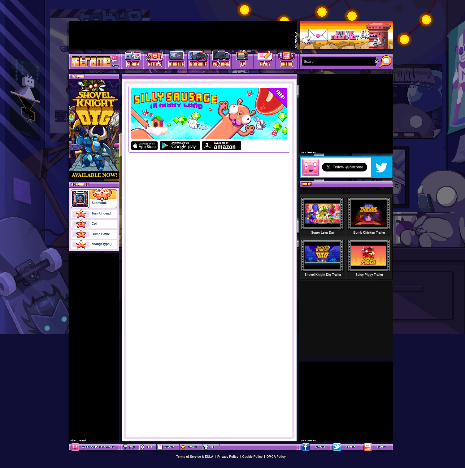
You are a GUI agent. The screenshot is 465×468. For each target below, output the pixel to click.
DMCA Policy (276, 456)
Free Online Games (133, 60)
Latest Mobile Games (177, 60)
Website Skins (286, 60)
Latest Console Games (199, 60)
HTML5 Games (154, 60)
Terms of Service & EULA (194, 456)
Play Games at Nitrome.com (91, 61)
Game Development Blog (265, 60)
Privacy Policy (227, 456)
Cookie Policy (252, 456)
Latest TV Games (243, 60)
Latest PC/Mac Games (221, 60)
